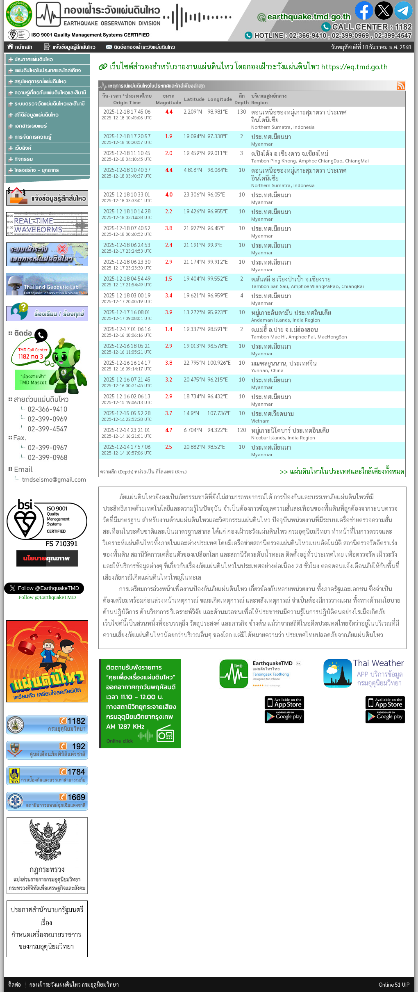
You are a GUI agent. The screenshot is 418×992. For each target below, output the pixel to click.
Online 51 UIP (394, 984)
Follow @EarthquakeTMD (47, 597)
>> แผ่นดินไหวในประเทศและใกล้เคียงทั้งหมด (342, 471)
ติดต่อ (14, 984)
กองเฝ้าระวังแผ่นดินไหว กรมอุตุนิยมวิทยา (74, 984)
